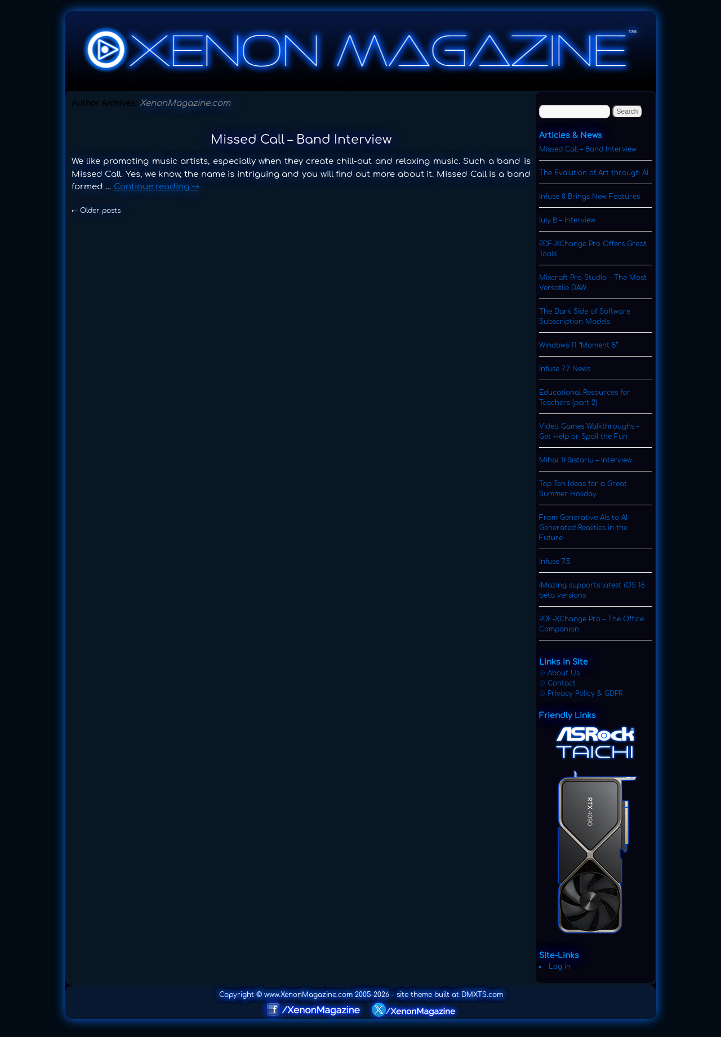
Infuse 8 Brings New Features (589, 197)
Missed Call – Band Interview (301, 139)
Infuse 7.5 (555, 562)
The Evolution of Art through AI (593, 173)
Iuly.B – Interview (567, 220)
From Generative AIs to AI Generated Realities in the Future (583, 528)
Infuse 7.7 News (564, 369)
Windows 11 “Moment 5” (578, 345)
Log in (560, 967)
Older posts (96, 211)
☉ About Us (559, 673)
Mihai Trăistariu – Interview (585, 460)
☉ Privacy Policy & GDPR (580, 693)
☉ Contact (557, 683)
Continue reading (156, 187)
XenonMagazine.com (185, 103)
